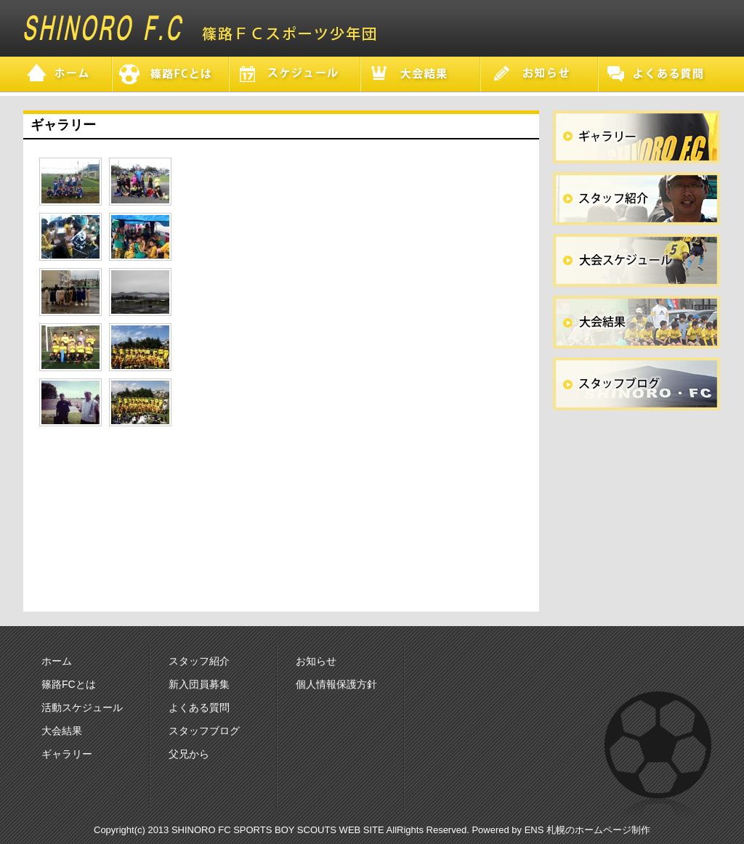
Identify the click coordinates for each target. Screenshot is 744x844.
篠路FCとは (68, 684)
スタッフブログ (204, 731)
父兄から (189, 754)
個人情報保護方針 (336, 684)
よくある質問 (199, 707)
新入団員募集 (199, 684)
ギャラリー (66, 754)
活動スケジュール (82, 707)
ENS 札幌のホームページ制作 (587, 829)
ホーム (56, 661)
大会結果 (61, 731)
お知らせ (316, 661)
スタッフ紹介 (199, 661)
